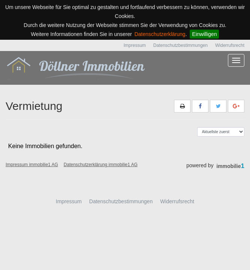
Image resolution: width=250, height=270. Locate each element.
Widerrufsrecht (229, 45)
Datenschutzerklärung (159, 34)
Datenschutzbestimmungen (180, 45)
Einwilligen (204, 34)
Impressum (135, 45)
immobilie (230, 166)
